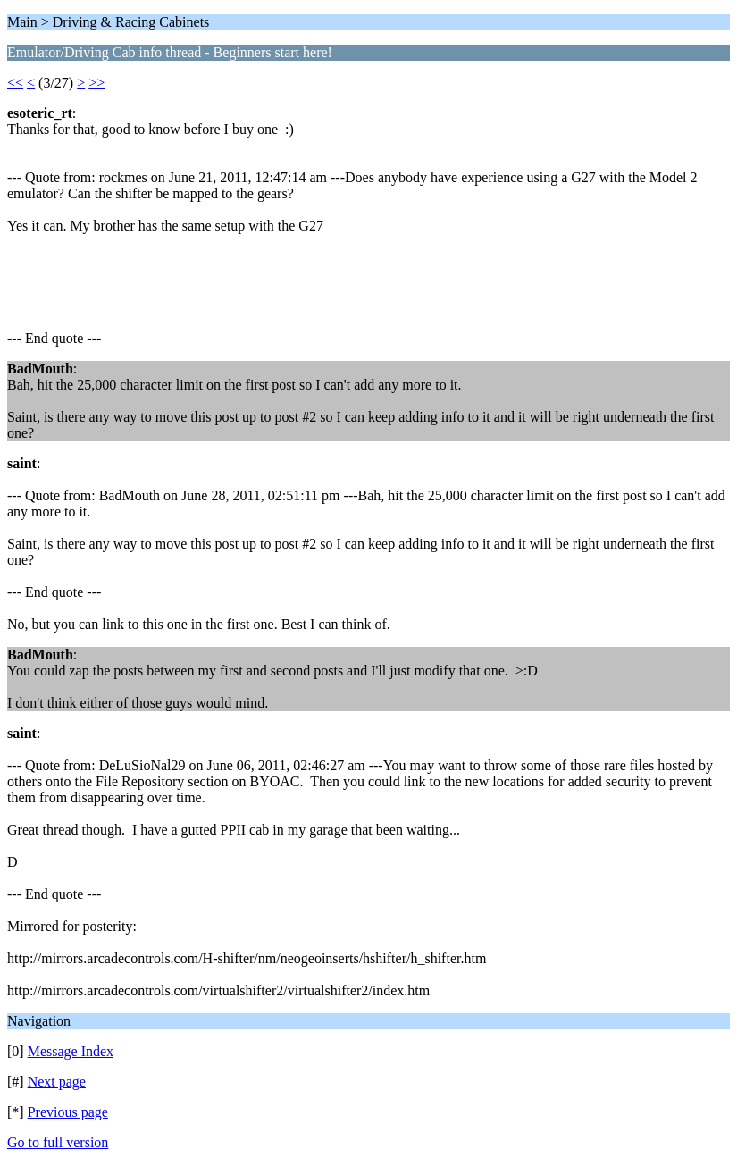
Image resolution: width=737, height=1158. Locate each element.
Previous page (68, 1112)
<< (15, 82)
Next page (57, 1081)
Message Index (70, 1051)
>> (96, 82)
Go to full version (57, 1142)
